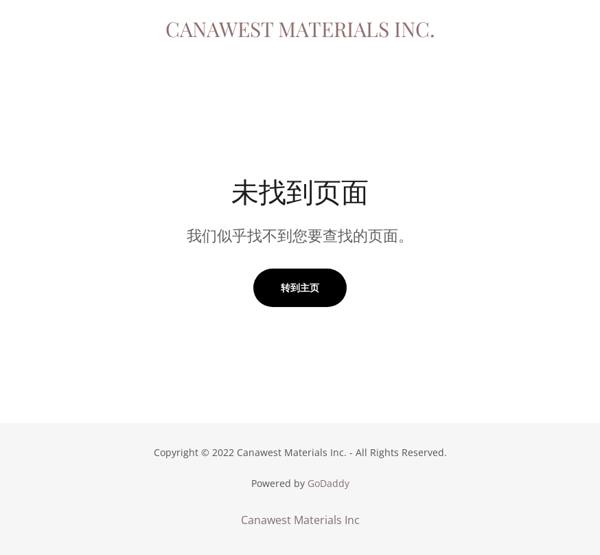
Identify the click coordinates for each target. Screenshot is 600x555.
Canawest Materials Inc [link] (300, 520)
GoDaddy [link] (328, 483)
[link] (300, 33)
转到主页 (300, 287)
